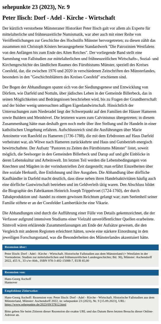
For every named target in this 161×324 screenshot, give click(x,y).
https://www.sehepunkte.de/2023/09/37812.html (35, 304)
